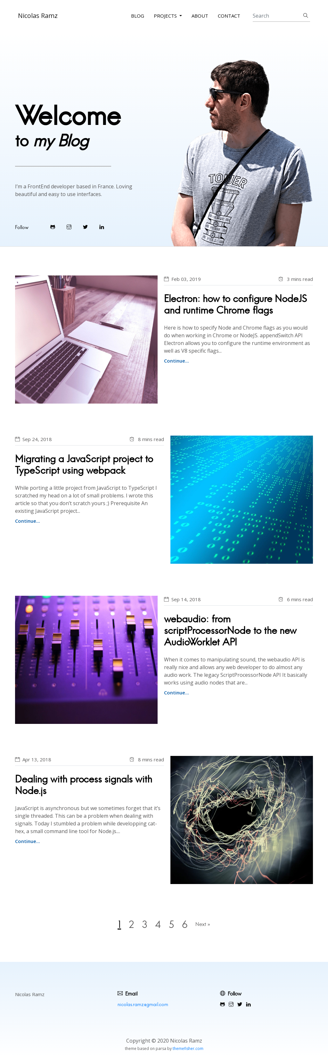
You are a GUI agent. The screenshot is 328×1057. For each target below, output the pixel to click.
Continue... (176, 360)
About (200, 15)
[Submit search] (305, 16)
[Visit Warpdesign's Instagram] (69, 227)
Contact (229, 15)
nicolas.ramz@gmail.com (143, 1004)
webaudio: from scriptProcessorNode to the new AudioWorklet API (230, 630)
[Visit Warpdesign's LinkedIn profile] (101, 227)
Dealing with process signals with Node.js (83, 785)
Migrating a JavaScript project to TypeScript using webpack (84, 464)
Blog (137, 15)
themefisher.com (188, 1048)
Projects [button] (166, 15)
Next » (202, 924)
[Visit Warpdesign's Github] (52, 227)
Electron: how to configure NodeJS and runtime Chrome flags (235, 304)
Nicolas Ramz (38, 15)
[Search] (281, 16)
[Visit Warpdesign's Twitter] (85, 227)
